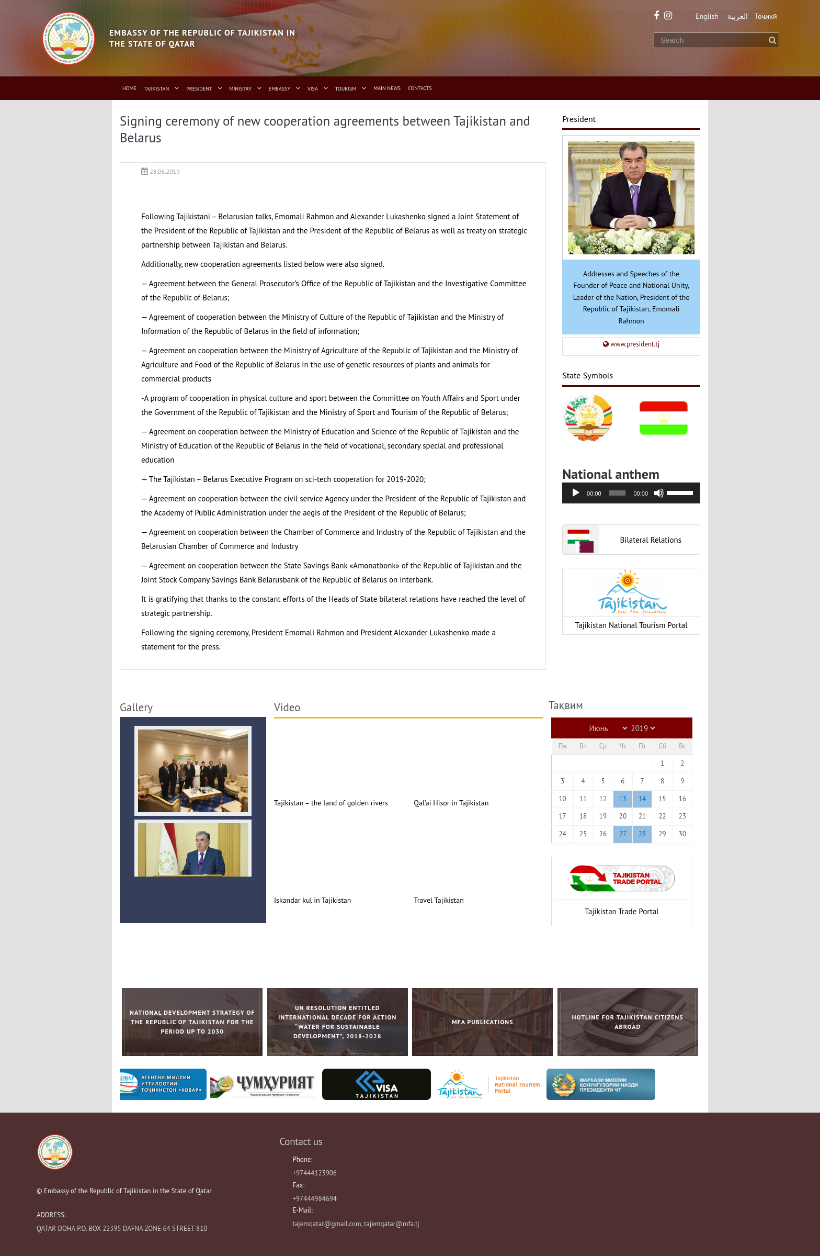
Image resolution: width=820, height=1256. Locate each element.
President (199, 88)
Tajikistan (156, 88)
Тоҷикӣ (766, 16)
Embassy (279, 88)
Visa (313, 88)
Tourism (346, 88)
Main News (387, 88)
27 (623, 833)
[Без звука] (659, 493)
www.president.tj (631, 344)
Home (129, 88)
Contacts (420, 88)
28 (642, 833)
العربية (737, 16)
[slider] (617, 493)
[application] (631, 493)
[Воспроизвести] (576, 493)
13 (623, 798)
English (707, 16)
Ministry (241, 88)
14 (642, 798)
